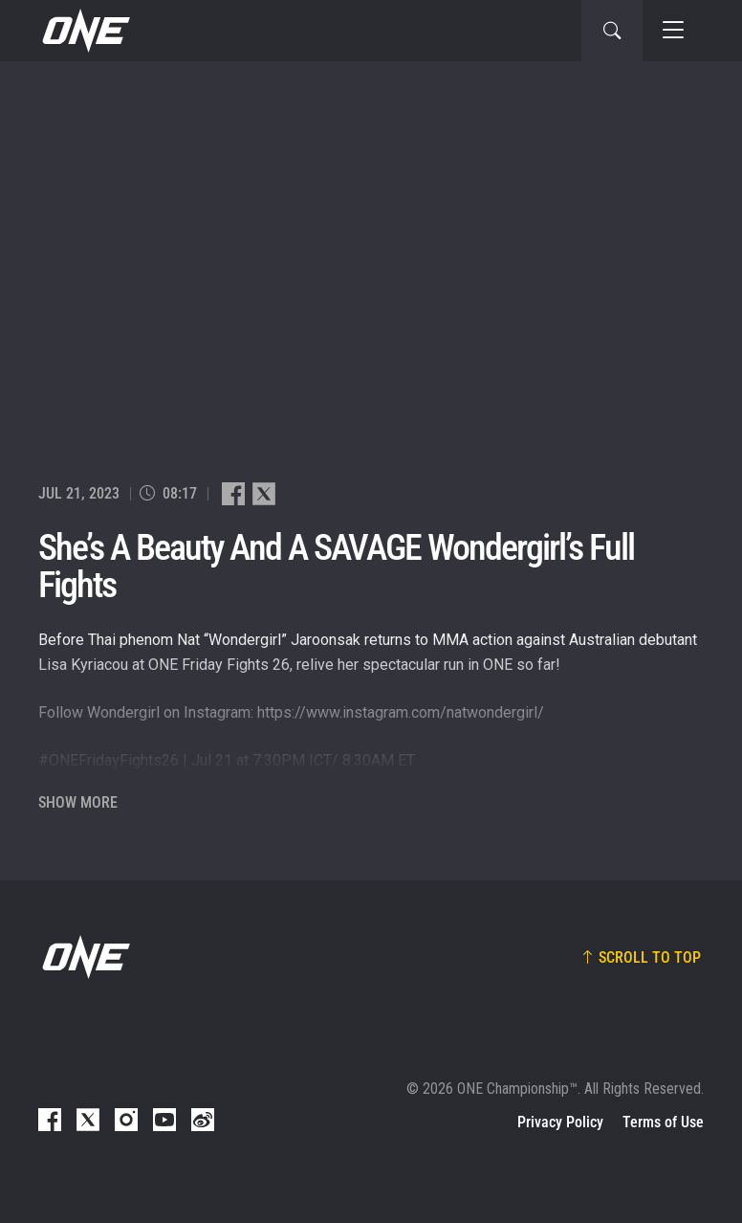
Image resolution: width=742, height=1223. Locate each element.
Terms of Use (663, 1122)
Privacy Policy (560, 1122)
